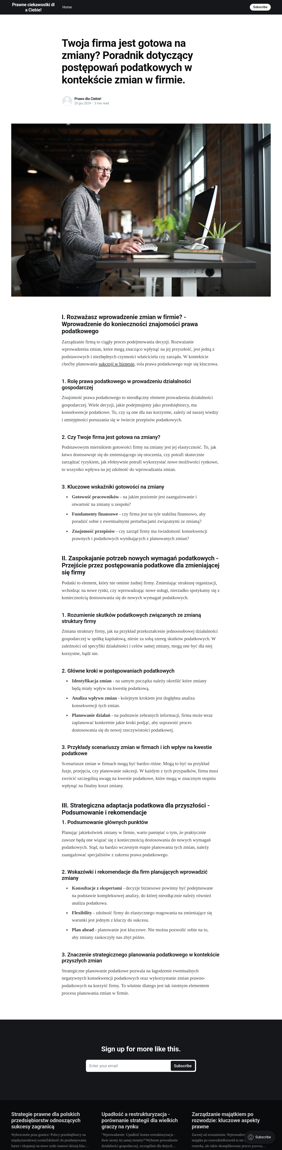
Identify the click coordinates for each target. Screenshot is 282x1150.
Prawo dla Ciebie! (87, 99)
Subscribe (260, 7)
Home (67, 7)
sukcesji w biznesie (116, 364)
